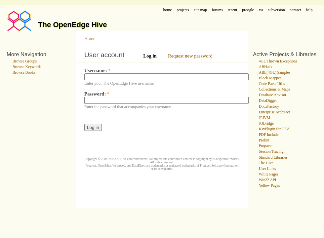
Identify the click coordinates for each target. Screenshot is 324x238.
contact (295, 10)
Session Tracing (271, 151)
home (167, 10)
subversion (276, 10)
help (309, 10)
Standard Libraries (273, 157)
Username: (97, 70)
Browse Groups (25, 61)
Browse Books (24, 72)
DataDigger (268, 101)
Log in (150, 56)
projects (183, 10)
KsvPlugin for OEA (274, 129)
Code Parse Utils (272, 84)
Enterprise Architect (274, 112)
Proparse (265, 146)
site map (200, 10)
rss (261, 10)
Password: (96, 94)
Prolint (264, 140)
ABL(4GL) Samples (275, 72)
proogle (248, 10)
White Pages (268, 174)
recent (232, 10)
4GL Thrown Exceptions (278, 61)
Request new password (190, 56)
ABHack (265, 67)
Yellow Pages (269, 185)
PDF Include (269, 135)
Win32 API (267, 180)
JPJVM (264, 118)
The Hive (266, 163)
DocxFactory (269, 106)
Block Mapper (270, 78)
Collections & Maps (274, 89)
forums (217, 10)
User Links (267, 169)
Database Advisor (272, 95)
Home (89, 38)
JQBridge (266, 123)
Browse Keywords (27, 67)
